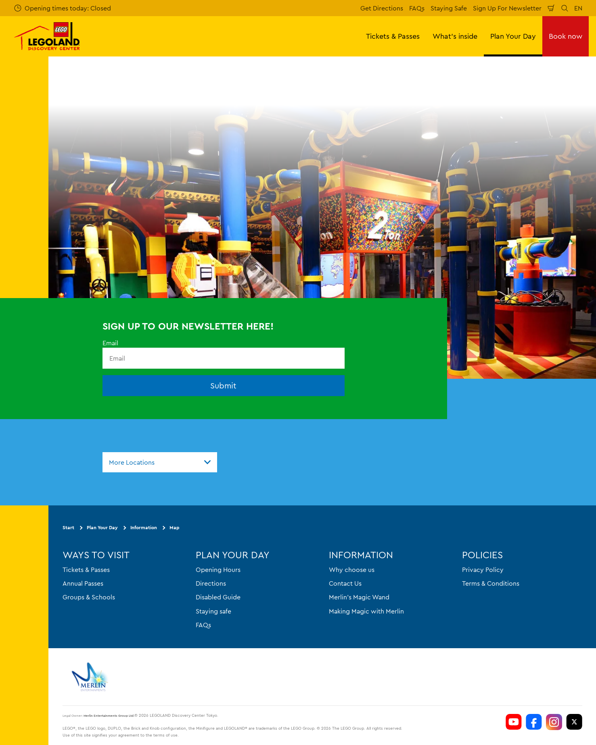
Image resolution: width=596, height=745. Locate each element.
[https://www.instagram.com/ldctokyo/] (554, 722)
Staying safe (213, 611)
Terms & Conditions (490, 583)
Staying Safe (449, 8)
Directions (211, 583)
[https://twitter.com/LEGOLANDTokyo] (574, 722)
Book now (565, 36)
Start (68, 527)
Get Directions (381, 8)
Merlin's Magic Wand (359, 597)
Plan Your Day (102, 527)
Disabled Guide (218, 597)
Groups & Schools (89, 597)
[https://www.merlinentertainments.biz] (91, 677)
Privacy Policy (483, 570)
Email (110, 343)
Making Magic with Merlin (366, 611)
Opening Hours (218, 570)
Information (143, 527)
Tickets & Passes (86, 570)
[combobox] (159, 462)
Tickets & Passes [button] (393, 36)
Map (174, 527)
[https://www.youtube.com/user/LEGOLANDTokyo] (514, 722)
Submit (223, 385)
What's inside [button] (455, 36)
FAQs (417, 8)
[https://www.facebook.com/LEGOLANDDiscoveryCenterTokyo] (534, 722)
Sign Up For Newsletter (507, 8)
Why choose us (351, 570)
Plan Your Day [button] (513, 36)
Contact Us (345, 583)
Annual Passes (83, 583)
